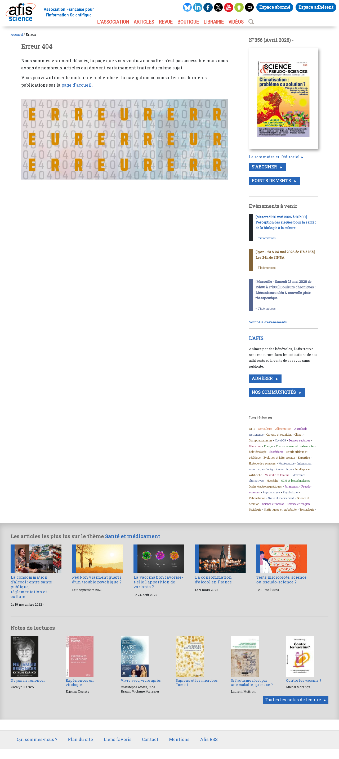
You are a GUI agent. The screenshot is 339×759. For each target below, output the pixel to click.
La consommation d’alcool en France (213, 579)
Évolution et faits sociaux (279, 457)
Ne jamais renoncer (28, 680)
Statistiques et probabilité (280, 509)
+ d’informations (266, 238)
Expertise (304, 457)
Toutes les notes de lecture (293, 699)
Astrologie (300, 429)
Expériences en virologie (80, 682)
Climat (298, 434)
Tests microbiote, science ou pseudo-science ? (281, 579)
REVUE (166, 22)
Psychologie (290, 492)
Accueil (17, 34)
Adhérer (263, 378)
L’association (113, 22)
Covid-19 (280, 440)
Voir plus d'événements (268, 322)
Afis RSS (209, 739)
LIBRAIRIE (214, 22)
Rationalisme (257, 498)
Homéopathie (287, 463)
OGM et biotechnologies (295, 481)
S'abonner (265, 166)
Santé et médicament (281, 498)
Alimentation (283, 429)
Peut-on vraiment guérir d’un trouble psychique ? (97, 579)
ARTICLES (144, 22)
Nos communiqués (274, 392)
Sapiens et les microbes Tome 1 (197, 682)
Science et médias (273, 504)
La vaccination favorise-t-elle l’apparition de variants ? (158, 581)
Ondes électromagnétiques (265, 486)
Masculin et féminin (277, 475)
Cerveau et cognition (279, 434)
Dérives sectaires (299, 440)
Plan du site (80, 739)
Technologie (307, 509)
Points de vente (272, 180)
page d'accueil (76, 85)
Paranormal (291, 486)
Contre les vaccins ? (303, 680)
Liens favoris (117, 739)
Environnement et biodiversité (295, 446)
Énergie (268, 446)
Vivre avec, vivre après (141, 680)
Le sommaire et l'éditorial (274, 156)
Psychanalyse (271, 492)
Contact (150, 739)
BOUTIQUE (188, 22)
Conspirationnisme (260, 440)
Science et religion (298, 504)
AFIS (252, 429)
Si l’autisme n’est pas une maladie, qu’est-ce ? (252, 682)
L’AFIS (257, 338)
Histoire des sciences (262, 463)
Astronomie (256, 434)
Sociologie (255, 509)
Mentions (179, 739)
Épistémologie (257, 452)
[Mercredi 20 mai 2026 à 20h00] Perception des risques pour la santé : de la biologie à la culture (286, 222)
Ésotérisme (276, 452)
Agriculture (265, 429)
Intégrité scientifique (279, 469)
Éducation (255, 446)
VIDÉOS (236, 22)
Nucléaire (272, 481)
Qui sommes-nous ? (37, 739)
